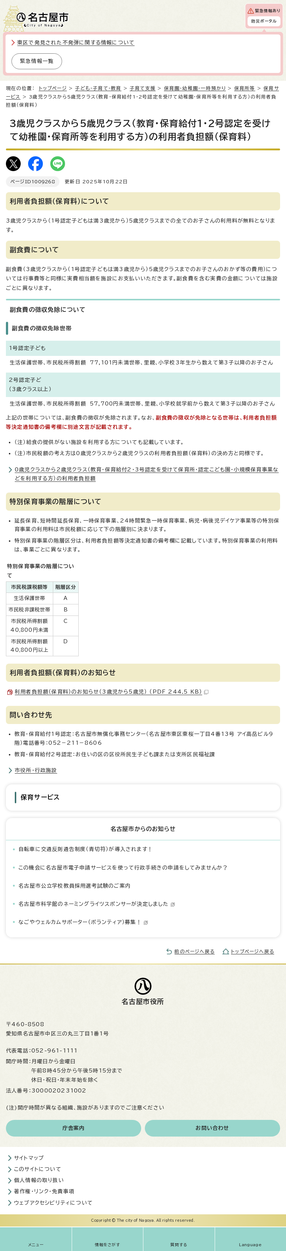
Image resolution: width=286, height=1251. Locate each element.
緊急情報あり (267, 11)
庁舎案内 (73, 1128)
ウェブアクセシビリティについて (53, 1202)
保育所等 (244, 88)
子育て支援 (143, 88)
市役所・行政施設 (36, 770)
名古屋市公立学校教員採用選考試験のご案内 (74, 885)
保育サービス (40, 797)
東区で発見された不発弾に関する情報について (76, 42)
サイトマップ (29, 1158)
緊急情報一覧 (37, 61)
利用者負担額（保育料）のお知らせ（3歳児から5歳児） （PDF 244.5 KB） (111, 691)
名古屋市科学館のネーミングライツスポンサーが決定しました (96, 904)
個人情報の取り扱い (39, 1180)
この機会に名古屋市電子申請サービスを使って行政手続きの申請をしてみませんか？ (123, 867)
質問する (179, 1245)
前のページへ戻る (194, 951)
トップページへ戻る (252, 951)
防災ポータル (264, 21)
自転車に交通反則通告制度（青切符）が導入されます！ (85, 849)
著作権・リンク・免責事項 (44, 1191)
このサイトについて (37, 1169)
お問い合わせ (212, 1128)
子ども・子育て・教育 (98, 88)
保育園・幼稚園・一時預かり (195, 88)
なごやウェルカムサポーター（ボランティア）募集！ (83, 922)
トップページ (53, 88)
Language (250, 1245)
